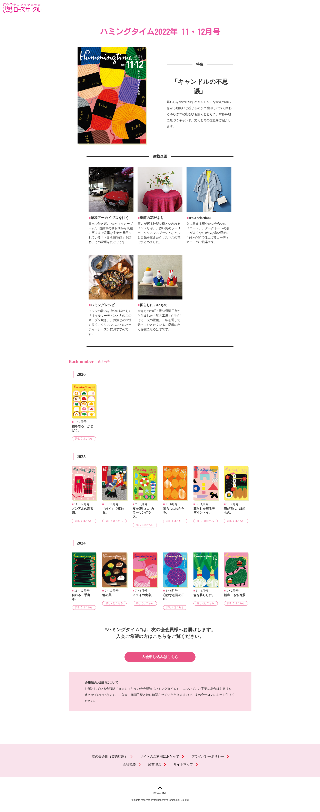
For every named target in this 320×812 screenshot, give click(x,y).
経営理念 (154, 764)
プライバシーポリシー (207, 756)
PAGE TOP (160, 792)
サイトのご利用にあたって (159, 756)
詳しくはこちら (83, 438)
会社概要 (129, 764)
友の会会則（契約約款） (110, 756)
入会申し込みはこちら (160, 657)
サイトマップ (183, 764)
